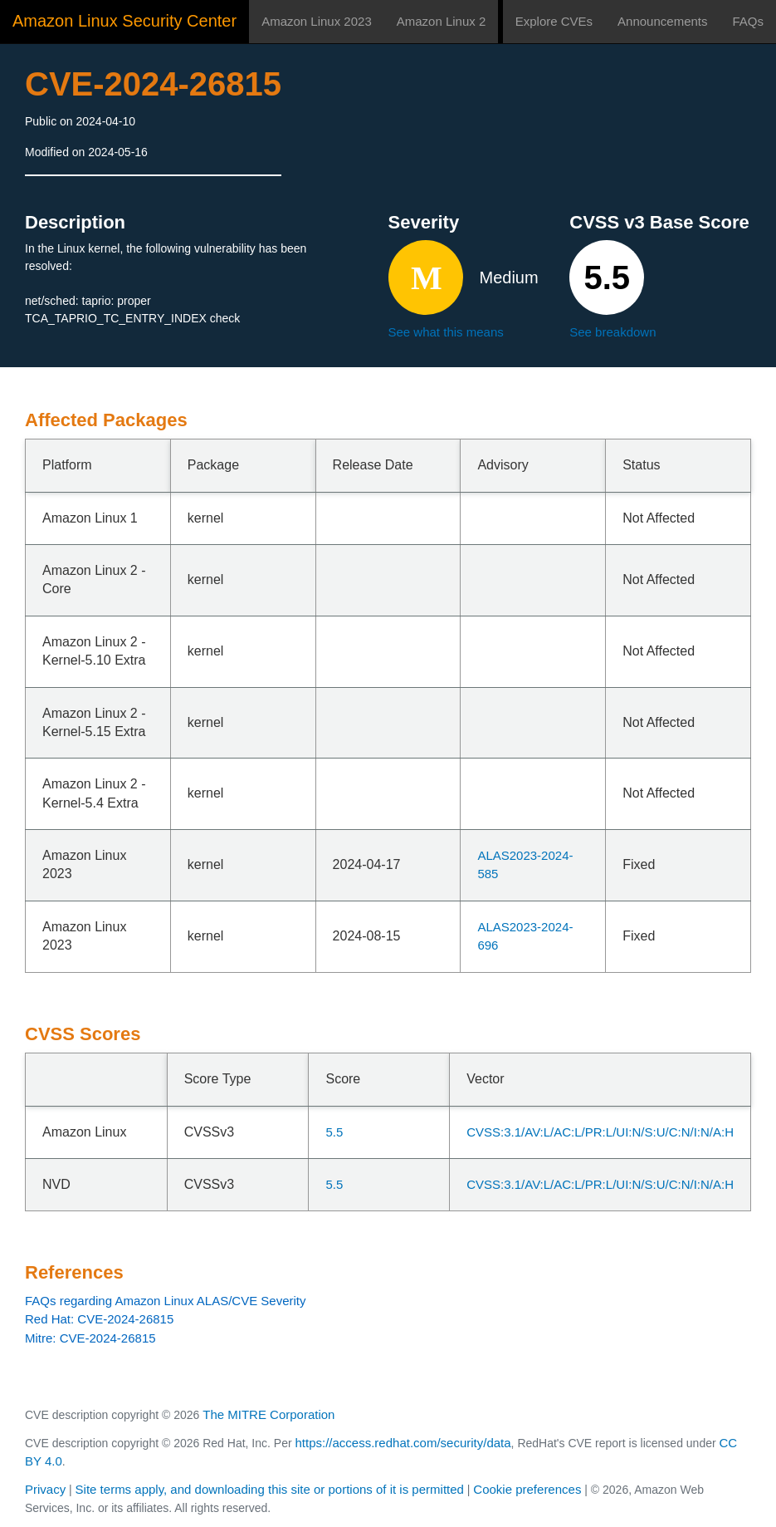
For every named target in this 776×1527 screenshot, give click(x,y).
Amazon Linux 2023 (316, 21)
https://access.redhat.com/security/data (402, 1443)
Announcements (662, 21)
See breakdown (612, 332)
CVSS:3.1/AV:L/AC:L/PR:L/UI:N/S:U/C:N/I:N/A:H (600, 1132)
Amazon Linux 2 (441, 21)
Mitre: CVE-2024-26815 (90, 1338)
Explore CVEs (554, 21)
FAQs (748, 21)
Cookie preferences (527, 1489)
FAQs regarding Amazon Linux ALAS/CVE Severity (165, 1301)
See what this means (446, 332)
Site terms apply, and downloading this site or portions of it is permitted (270, 1489)
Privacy (45, 1489)
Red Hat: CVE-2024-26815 (99, 1319)
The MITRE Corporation (268, 1414)
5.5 (334, 1132)
